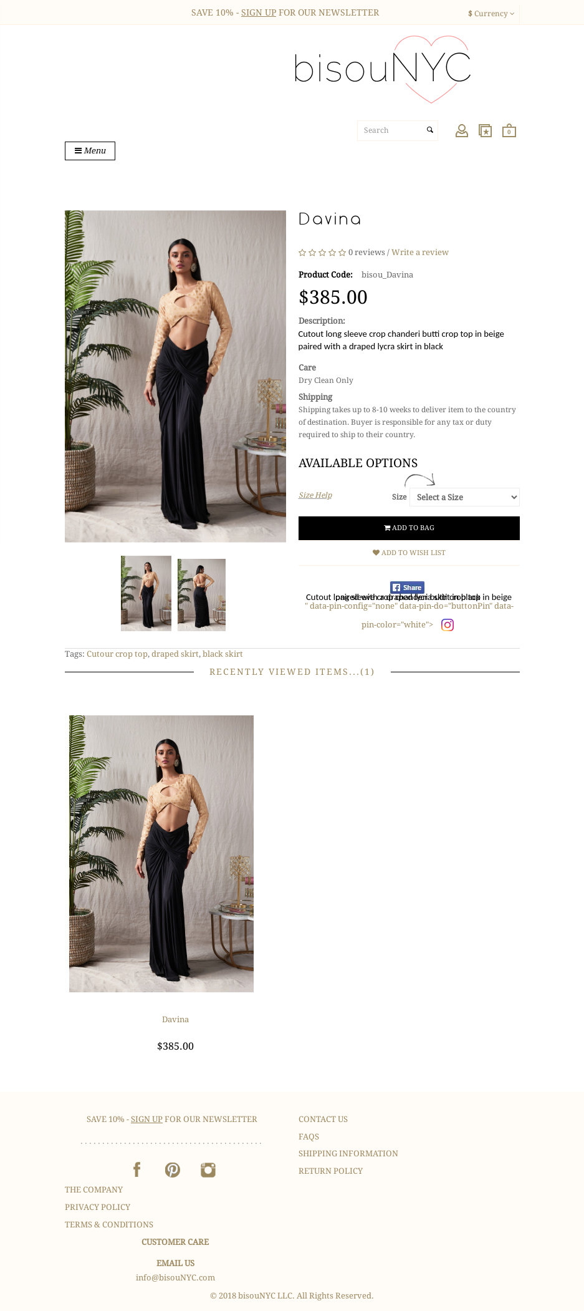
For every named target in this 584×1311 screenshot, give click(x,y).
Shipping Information (348, 1153)
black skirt (223, 654)
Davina (175, 1019)
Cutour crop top (117, 654)
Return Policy (331, 1171)
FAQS (309, 1136)
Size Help (315, 495)
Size (399, 497)
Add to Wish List (409, 553)
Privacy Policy (97, 1207)
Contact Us (323, 1119)
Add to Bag (409, 528)
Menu (90, 150)
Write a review (420, 253)
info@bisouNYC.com (175, 1277)
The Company (94, 1189)
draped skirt (175, 654)
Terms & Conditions (109, 1224)
